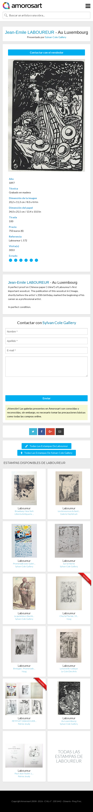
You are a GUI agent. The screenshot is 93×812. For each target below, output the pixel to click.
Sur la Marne (69, 563)
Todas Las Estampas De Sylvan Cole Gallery (46, 452)
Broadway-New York (24, 511)
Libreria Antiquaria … (24, 514)
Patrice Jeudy (24, 724)
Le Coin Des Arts (69, 671)
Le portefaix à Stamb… (24, 616)
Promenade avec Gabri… (24, 563)
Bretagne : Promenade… (24, 668)
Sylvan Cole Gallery (55, 37)
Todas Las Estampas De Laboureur (46, 446)
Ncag (69, 619)
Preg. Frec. (77, 801)
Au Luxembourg (68, 721)
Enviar (47, 398)
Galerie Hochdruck (68, 514)
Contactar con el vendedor (46, 52)
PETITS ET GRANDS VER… (24, 721)
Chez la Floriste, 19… (68, 616)
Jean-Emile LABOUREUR (29, 32)
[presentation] (32, 386)
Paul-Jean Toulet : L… (24, 773)
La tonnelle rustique (69, 668)
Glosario (67, 801)
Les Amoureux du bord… (69, 511)
